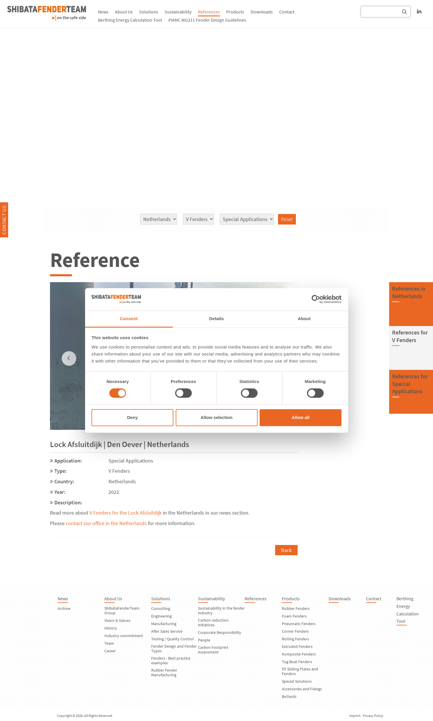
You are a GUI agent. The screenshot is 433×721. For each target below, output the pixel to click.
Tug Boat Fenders (297, 661)
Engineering (161, 616)
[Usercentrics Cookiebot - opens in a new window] (315, 299)
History (110, 628)
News (103, 12)
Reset (287, 219)
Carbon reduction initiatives (213, 622)
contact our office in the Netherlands (106, 523)
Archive (64, 608)
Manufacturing (163, 623)
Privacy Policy (373, 715)
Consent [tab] (129, 318)
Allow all (301, 417)
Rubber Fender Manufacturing (164, 672)
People (204, 640)
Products (235, 12)
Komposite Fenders (299, 654)
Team (109, 643)
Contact (286, 12)
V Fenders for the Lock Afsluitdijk (125, 512)
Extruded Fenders (297, 646)
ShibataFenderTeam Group (121, 610)
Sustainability (178, 12)
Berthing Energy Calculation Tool (130, 20)
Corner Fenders (295, 631)
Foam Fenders (294, 616)
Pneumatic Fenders (298, 623)
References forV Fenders (410, 336)
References (209, 12)
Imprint (354, 715)
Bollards (289, 696)
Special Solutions (297, 681)
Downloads (262, 12)
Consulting (160, 608)
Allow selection (216, 417)
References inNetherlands (408, 292)
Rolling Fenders (295, 639)
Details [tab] (216, 318)
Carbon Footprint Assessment (213, 649)
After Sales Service (166, 631)
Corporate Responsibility (219, 632)
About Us (124, 12)
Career (110, 650)
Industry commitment (123, 635)
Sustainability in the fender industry (221, 610)
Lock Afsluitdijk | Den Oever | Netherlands (119, 444)
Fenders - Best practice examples (170, 660)
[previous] (69, 358)
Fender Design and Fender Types (174, 648)
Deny (132, 417)
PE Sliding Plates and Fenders (300, 671)
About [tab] (304, 318)
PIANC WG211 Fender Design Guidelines (207, 20)
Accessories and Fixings (302, 688)
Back (286, 550)
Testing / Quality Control (172, 639)
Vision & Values (117, 620)
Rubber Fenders (296, 608)
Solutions (148, 12)
